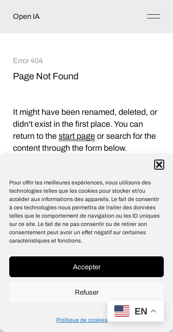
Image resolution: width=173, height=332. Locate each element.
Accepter (87, 267)
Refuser (87, 292)
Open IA (26, 16)
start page (77, 136)
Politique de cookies (81, 320)
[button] (159, 164)
